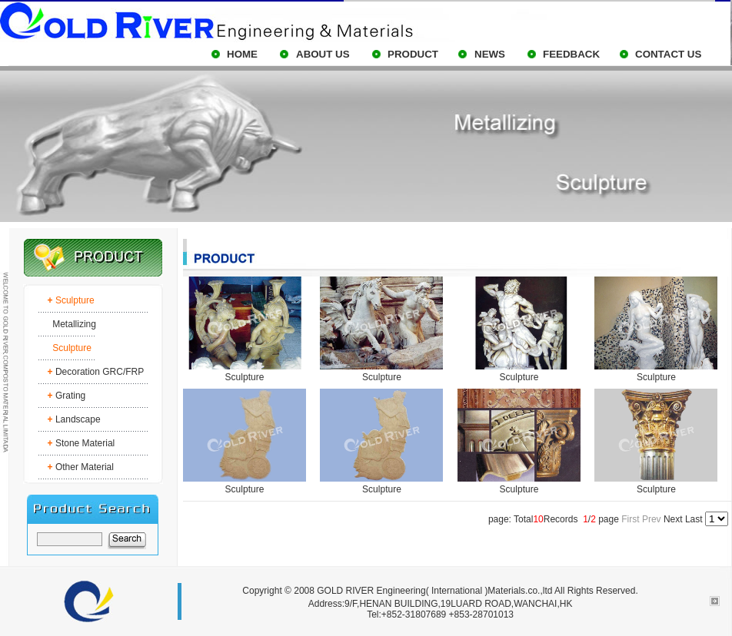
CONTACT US (668, 54)
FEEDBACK (571, 54)
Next (673, 519)
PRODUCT (413, 54)
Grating (70, 395)
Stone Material (85, 443)
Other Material (84, 467)
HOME (242, 54)
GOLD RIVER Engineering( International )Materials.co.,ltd (434, 590)
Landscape (78, 419)
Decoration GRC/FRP (99, 371)
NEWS (489, 54)
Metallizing (74, 324)
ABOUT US (323, 54)
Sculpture (245, 377)
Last (694, 519)
